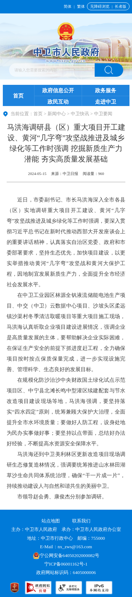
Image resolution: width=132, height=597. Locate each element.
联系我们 (81, 520)
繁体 (81, 6)
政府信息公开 (58, 90)
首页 (18, 96)
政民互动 (58, 102)
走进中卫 (105, 102)
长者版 (120, 6)
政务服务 (105, 90)
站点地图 (51, 520)
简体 (67, 6)
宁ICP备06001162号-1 (66, 564)
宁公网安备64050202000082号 (66, 555)
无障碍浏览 (99, 6)
